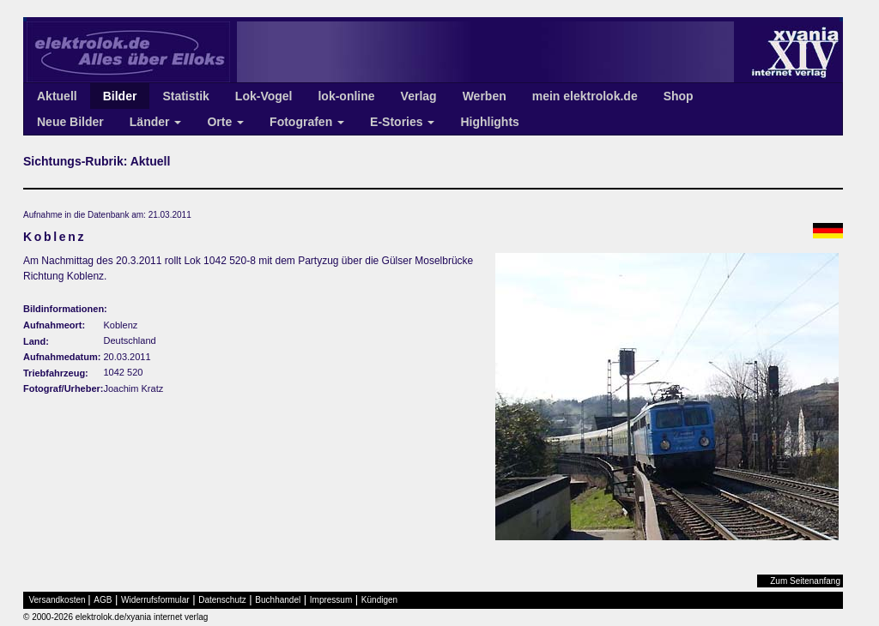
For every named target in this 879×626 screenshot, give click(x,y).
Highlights (489, 122)
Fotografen (307, 122)
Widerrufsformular (155, 600)
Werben (484, 96)
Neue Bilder (70, 122)
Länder (156, 122)
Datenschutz (222, 600)
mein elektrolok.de (585, 96)
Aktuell (57, 96)
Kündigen (379, 600)
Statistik (185, 96)
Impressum (331, 600)
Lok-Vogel (264, 96)
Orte (225, 122)
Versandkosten (57, 600)
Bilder (120, 96)
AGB (103, 600)
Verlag (419, 96)
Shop (679, 96)
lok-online (346, 96)
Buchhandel (277, 600)
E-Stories (402, 122)
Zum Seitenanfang (805, 581)
